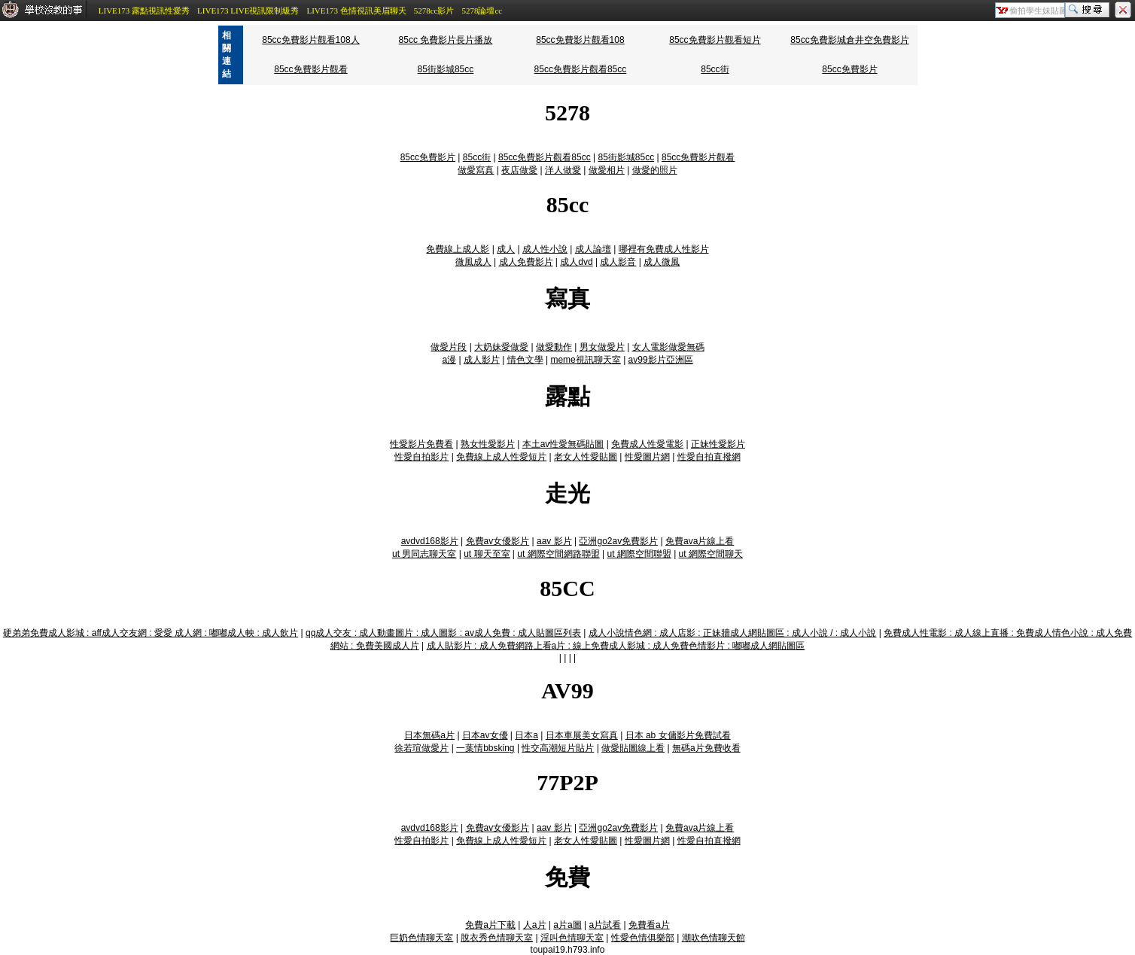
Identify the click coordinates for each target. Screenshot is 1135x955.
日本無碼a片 (429, 735)
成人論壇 (593, 249)
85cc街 (715, 69)
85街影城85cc (446, 69)
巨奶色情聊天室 (421, 937)
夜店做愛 (519, 170)
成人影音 (618, 262)
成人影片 (482, 359)
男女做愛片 (602, 347)
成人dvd (576, 262)
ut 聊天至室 (487, 554)
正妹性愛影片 (718, 444)
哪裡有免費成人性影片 (664, 249)
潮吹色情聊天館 (713, 937)
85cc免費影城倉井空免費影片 (849, 40)
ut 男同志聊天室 (424, 554)
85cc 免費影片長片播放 (446, 40)
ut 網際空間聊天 (711, 554)
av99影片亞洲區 (660, 359)
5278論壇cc (481, 10)
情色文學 (525, 359)
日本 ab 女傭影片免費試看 (678, 735)
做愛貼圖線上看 (633, 748)
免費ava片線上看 (699, 541)
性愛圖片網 (647, 457)
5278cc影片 (434, 10)
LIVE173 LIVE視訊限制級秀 (248, 10)
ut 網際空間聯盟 (639, 554)
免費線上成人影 (457, 249)
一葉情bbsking (485, 748)
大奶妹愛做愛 (501, 347)
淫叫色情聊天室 (572, 937)
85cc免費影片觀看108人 (310, 40)
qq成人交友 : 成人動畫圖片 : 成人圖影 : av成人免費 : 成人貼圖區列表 (443, 633)
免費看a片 (649, 925)
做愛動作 (554, 347)
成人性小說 (545, 249)
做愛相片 (607, 170)
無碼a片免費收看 (706, 748)
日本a (526, 735)
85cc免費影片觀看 (310, 69)
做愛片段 (449, 347)
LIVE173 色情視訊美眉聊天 (356, 10)
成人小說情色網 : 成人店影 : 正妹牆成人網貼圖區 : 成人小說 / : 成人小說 (733, 633)
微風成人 (473, 262)
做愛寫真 (476, 170)
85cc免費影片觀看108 (580, 40)
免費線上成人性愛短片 (501, 457)
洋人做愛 (563, 170)
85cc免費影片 (849, 69)
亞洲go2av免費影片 (618, 541)
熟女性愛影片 (488, 444)
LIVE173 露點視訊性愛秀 (144, 10)
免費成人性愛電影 (647, 444)
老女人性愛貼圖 (585, 457)
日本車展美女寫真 (582, 735)
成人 (506, 249)
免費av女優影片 (498, 541)
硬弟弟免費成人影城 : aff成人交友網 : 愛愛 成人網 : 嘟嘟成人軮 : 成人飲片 (150, 633)
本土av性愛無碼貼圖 (563, 444)
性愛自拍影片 (421, 457)
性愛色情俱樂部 (642, 937)
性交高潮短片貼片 (558, 748)
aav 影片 (554, 541)
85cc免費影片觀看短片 (714, 40)
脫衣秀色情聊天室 (497, 937)
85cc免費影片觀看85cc (580, 69)
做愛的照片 (654, 170)
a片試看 (605, 925)
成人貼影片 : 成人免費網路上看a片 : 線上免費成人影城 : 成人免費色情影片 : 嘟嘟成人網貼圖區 (616, 645)
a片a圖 (567, 925)
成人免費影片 (526, 262)
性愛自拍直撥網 (709, 457)
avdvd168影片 (429, 541)
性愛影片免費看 (421, 444)
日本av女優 (485, 735)
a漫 (449, 359)
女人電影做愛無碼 (668, 347)
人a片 (534, 925)
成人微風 (662, 262)
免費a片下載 (490, 925)
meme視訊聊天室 (585, 359)
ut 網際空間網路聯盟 (558, 554)
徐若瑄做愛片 (421, 748)
